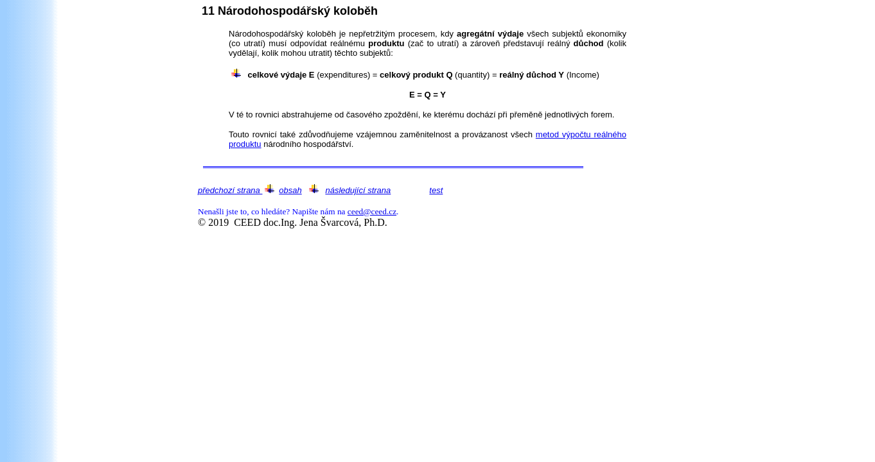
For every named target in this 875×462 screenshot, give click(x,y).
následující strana (358, 190)
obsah (290, 190)
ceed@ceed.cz (372, 211)
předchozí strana (230, 190)
